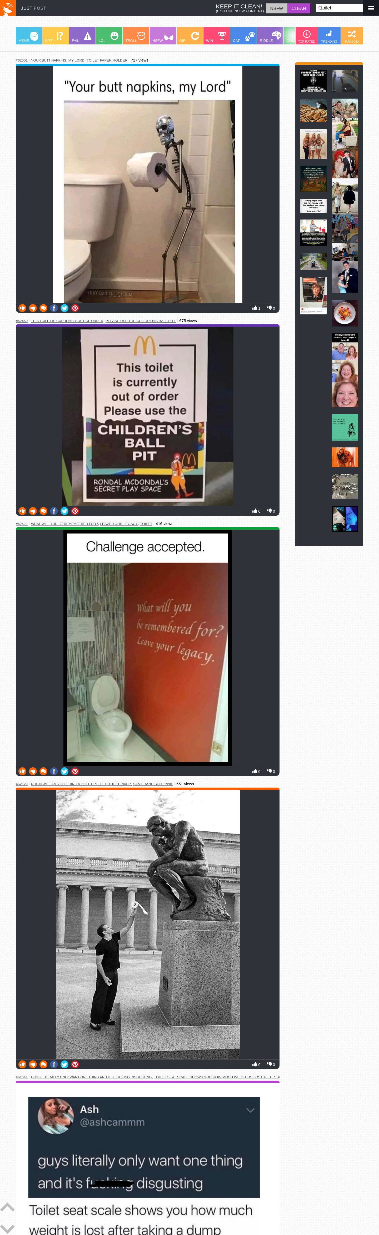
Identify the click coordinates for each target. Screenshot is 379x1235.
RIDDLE (270, 37)
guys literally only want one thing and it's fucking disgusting (91, 1077)
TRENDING (329, 36)
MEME (28, 37)
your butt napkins (48, 60)
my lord (76, 60)
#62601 (22, 60)
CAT (244, 37)
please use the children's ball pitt (141, 321)
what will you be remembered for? (64, 524)
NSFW (162, 37)
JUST (33, 8)
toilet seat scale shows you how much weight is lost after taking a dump (228, 1077)
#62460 (22, 321)
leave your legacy (119, 524)
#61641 (22, 1077)
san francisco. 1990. (153, 784)
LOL (108, 37)
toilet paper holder (107, 60)
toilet (146, 524)
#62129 (22, 784)
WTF (54, 37)
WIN (216, 37)
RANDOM (352, 36)
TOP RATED (306, 36)
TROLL (135, 37)
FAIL (82, 37)
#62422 (22, 524)
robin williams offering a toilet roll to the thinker (81, 784)
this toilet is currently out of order (67, 321)
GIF (189, 37)
